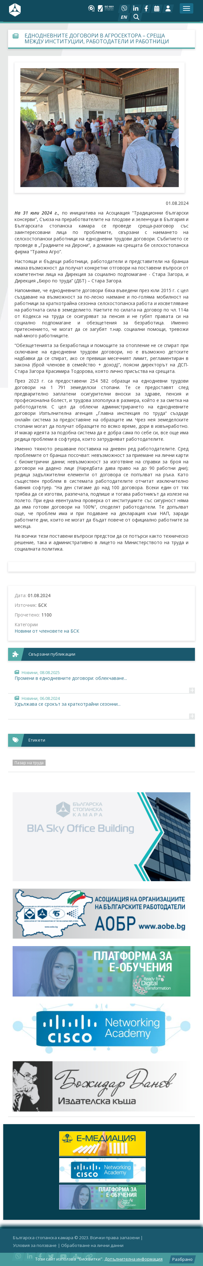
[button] (136, 17)
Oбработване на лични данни (92, 1245)
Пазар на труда (29, 762)
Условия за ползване (35, 1245)
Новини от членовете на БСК (47, 631)
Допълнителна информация (133, 1259)
